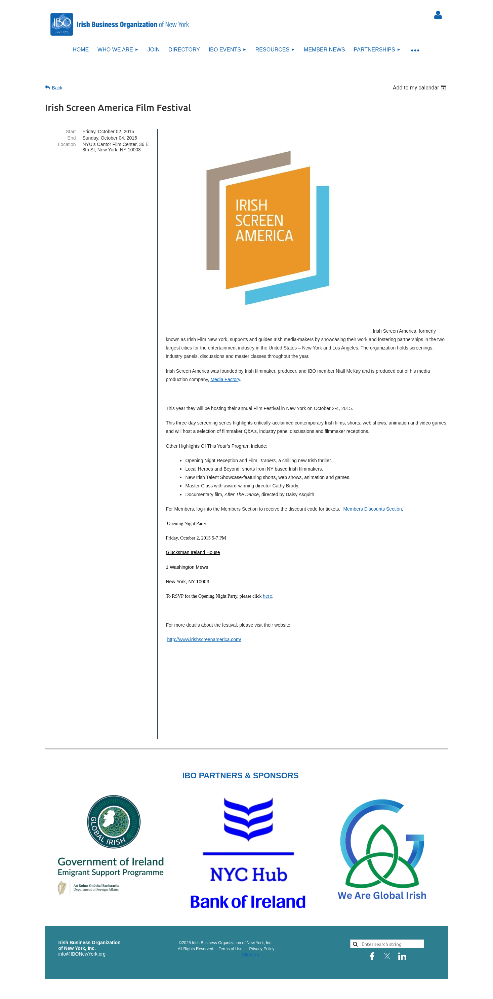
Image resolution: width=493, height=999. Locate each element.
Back (57, 87)
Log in (438, 15)
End (72, 138)
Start (71, 131)
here (267, 596)
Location (67, 144)
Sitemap (250, 954)
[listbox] (420, 87)
